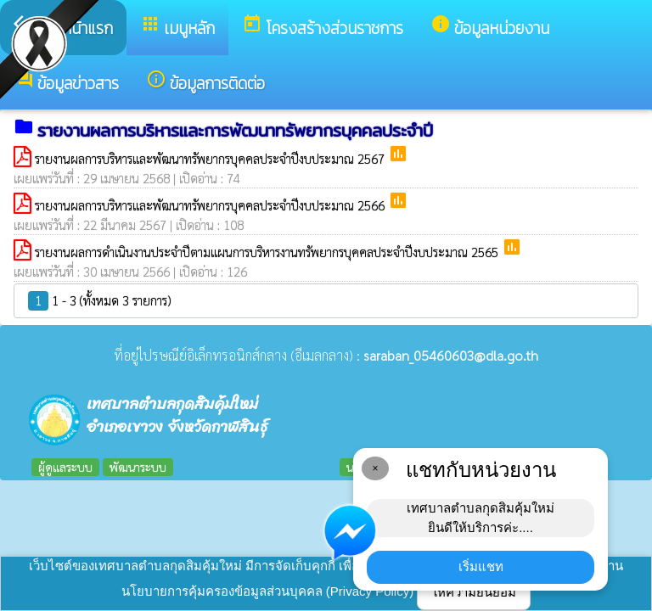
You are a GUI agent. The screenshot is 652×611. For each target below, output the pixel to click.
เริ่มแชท (480, 566)
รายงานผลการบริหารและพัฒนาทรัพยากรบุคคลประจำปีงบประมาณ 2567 (211, 158)
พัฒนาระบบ (138, 466)
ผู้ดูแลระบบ (65, 466)
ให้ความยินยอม (473, 592)
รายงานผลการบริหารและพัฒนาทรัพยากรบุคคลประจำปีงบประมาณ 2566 (211, 205)
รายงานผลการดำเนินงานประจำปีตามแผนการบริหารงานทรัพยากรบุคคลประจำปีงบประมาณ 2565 (268, 252)
